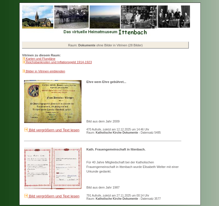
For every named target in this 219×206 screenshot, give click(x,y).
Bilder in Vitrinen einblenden (45, 71)
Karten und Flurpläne (40, 58)
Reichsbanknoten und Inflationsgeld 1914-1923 (58, 62)
